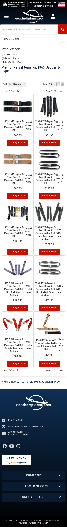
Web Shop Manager (39, 523)
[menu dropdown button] (6, 16)
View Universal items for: (31, 69)
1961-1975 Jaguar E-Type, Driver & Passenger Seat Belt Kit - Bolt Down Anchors (13, 289)
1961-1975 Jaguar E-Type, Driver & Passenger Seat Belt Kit (13, 125)
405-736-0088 (15, 420)
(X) (3, 54)
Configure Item (18, 142)
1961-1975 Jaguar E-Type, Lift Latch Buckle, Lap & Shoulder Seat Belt (46, 344)
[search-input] (29, 29)
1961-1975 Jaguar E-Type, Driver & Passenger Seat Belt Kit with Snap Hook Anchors (13, 345)
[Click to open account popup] (53, 16)
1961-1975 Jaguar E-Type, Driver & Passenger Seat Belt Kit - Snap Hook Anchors (45, 233)
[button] (33, 29)
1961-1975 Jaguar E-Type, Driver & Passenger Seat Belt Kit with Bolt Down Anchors (45, 289)
